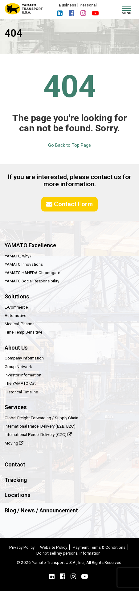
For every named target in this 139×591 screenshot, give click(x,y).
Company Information (24, 357)
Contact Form (69, 204)
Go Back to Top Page (69, 145)
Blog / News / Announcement (41, 510)
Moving (14, 443)
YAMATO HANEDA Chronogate (32, 272)
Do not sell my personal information (68, 553)
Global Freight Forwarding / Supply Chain (41, 417)
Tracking (16, 480)
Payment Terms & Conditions (99, 547)
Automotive (15, 315)
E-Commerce (16, 307)
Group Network (18, 366)
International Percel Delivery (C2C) (38, 434)
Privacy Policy (22, 547)
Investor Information (23, 374)
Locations (18, 495)
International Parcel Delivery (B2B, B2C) (40, 426)
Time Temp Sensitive (23, 332)
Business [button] (67, 5)
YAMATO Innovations (24, 264)
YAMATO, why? (18, 255)
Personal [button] (88, 5)
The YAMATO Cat (20, 383)
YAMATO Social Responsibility (32, 280)
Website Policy (53, 547)
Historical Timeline (21, 391)
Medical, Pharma (20, 323)
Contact (15, 464)
